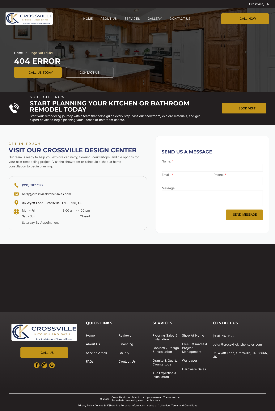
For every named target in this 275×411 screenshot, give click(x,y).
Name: (166, 161)
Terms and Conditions (184, 405)
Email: (166, 175)
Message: (169, 188)
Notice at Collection (158, 405)
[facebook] (37, 365)
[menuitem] (88, 18)
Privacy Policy (86, 405)
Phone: (219, 175)
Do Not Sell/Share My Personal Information (120, 405)
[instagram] (44, 365)
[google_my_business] (52, 365)
